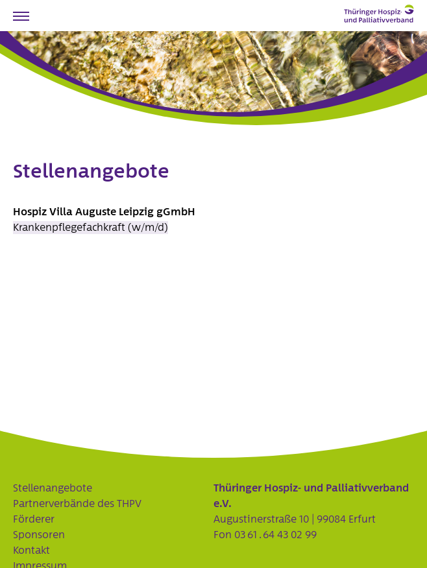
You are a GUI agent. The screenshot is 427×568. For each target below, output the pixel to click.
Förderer (34, 519)
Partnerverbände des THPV (77, 504)
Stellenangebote (52, 488)
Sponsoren (39, 535)
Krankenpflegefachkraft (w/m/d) (90, 227)
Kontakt (31, 550)
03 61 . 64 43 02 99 (275, 535)
